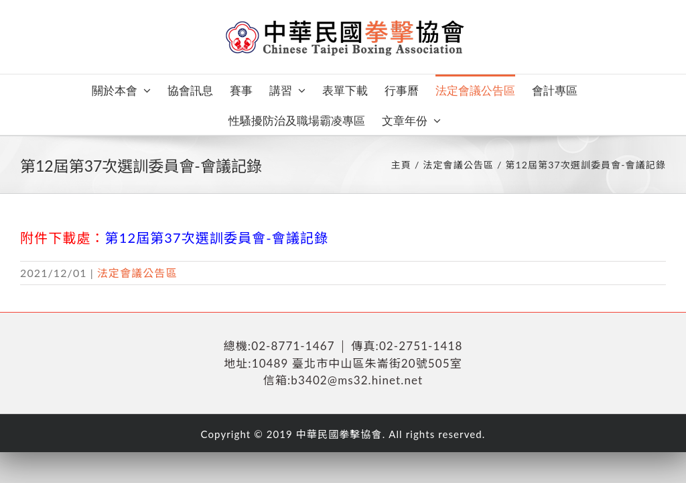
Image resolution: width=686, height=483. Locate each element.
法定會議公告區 (137, 272)
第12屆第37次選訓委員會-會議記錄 (217, 237)
